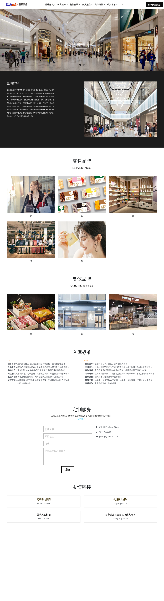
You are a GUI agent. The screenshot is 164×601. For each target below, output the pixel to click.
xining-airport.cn (120, 551)
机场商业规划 (154, 4)
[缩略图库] (31, 196)
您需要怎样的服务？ (55, 473)
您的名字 (49, 451)
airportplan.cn (120, 535)
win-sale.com (43, 551)
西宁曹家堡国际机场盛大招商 (120, 547)
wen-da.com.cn (43, 535)
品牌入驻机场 (44, 547)
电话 (47, 465)
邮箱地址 (49, 458)
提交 (67, 491)
